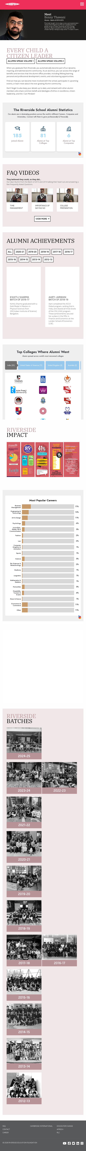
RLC (58, 1132)
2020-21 (20, 251)
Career (6, 1132)
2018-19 (45, 251)
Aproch (60, 1129)
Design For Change (65, 1126)
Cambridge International (41, 1126)
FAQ (4, 1126)
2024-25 (24, 756)
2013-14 (36, 259)
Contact (6, 1129)
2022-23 (59, 791)
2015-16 (12, 259)
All (10, 251)
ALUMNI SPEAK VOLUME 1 (21, 61)
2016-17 (68, 251)
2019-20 (32, 251)
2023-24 (24, 791)
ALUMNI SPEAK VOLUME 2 (51, 61)
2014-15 (24, 259)
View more (42, 218)
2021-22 (24, 825)
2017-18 (57, 251)
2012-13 (48, 259)
